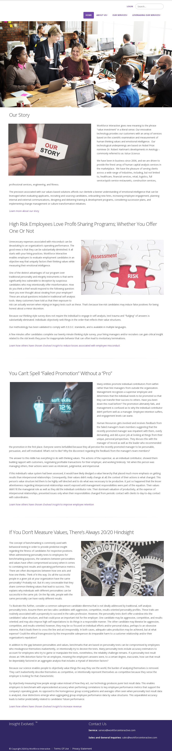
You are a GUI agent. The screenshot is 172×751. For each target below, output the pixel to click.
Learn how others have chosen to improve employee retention (51, 504)
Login (130, 6)
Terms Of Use (61, 748)
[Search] (149, 6)
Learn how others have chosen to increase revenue (45, 706)
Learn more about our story (24, 211)
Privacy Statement (82, 748)
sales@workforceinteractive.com (139, 737)
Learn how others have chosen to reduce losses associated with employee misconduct (64, 345)
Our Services (120, 15)
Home (89, 15)
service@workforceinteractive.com (116, 730)
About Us (102, 15)
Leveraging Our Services (146, 15)
